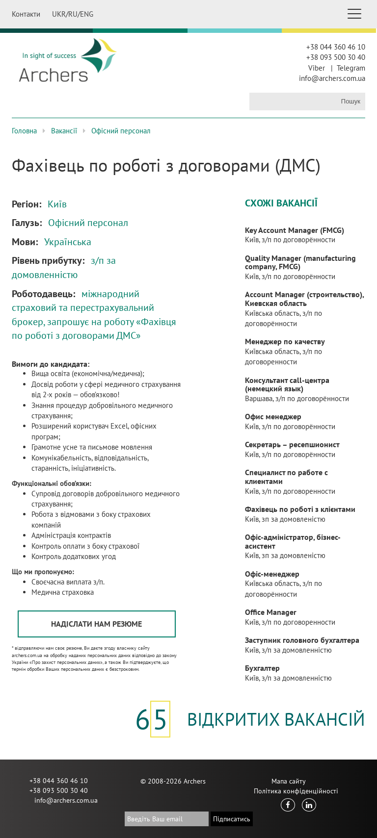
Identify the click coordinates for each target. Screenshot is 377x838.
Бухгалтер (262, 668)
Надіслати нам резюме (96, 624)
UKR (59, 14)
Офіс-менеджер (272, 574)
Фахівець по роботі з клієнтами (300, 509)
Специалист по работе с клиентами (286, 476)
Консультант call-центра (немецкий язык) (287, 384)
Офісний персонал (121, 130)
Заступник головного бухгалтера (302, 640)
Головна (24, 130)
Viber (316, 68)
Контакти (26, 14)
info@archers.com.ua (332, 78)
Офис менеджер (273, 416)
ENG (86, 14)
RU (73, 14)
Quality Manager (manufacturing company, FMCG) (300, 262)
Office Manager (270, 612)
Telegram (351, 68)
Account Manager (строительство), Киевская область (304, 298)
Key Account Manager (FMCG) (294, 230)
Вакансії (64, 130)
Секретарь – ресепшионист (292, 444)
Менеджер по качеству (285, 341)
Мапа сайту (288, 781)
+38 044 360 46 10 (335, 46)
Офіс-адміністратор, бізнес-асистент (293, 541)
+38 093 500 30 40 (335, 57)
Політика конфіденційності (296, 791)
